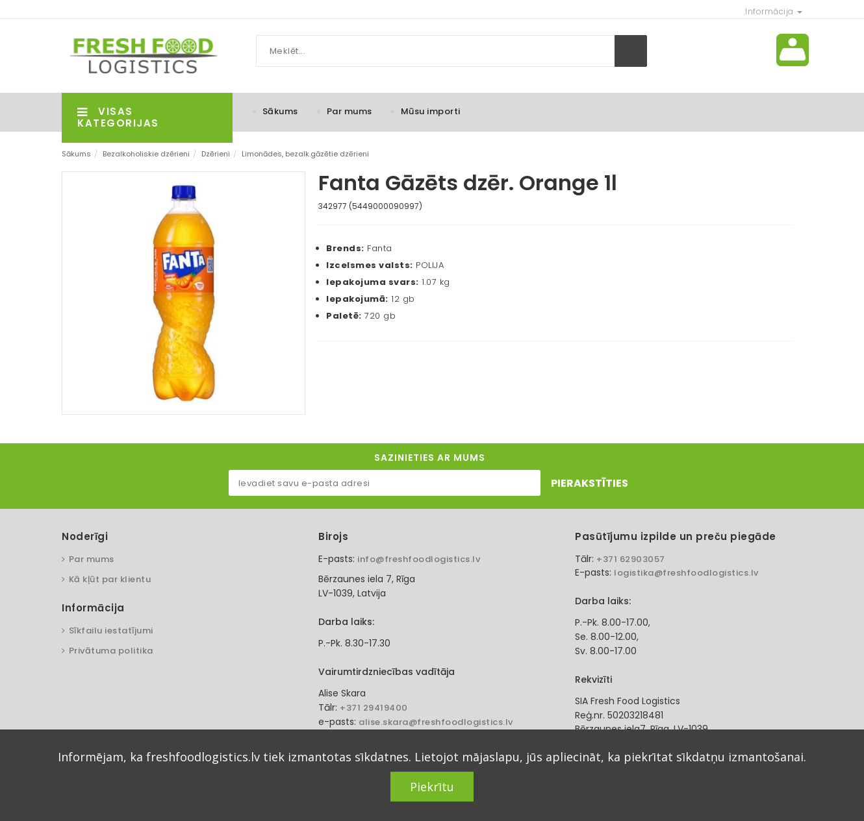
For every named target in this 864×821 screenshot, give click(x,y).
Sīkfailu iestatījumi (111, 630)
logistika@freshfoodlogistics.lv (686, 573)
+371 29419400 (374, 708)
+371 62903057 (630, 559)
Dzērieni (215, 154)
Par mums (349, 111)
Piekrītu (432, 786)
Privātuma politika (111, 650)
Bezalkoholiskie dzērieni (146, 154)
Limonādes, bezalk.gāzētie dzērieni (305, 154)
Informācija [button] (773, 11)
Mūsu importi (431, 111)
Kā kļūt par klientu (110, 579)
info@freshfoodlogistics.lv (418, 559)
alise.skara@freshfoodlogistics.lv (436, 722)
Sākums (280, 111)
